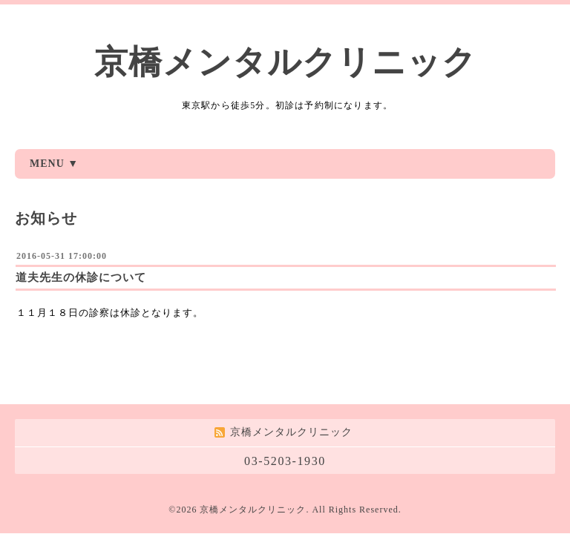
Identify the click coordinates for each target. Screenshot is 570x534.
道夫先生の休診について (81, 277)
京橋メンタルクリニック (285, 62)
